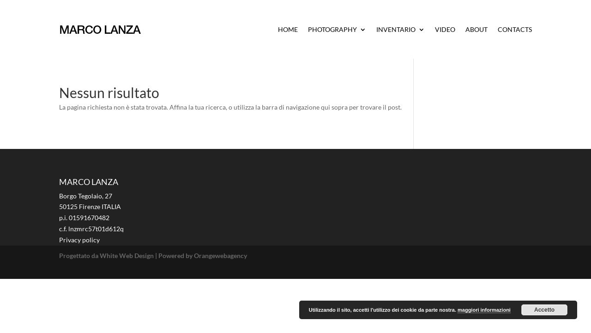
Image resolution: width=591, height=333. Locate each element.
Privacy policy (79, 240)
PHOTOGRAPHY (332, 29)
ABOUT (476, 29)
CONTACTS (515, 29)
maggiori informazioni (484, 310)
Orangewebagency (220, 255)
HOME (288, 29)
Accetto (544, 310)
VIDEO (445, 29)
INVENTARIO (396, 29)
